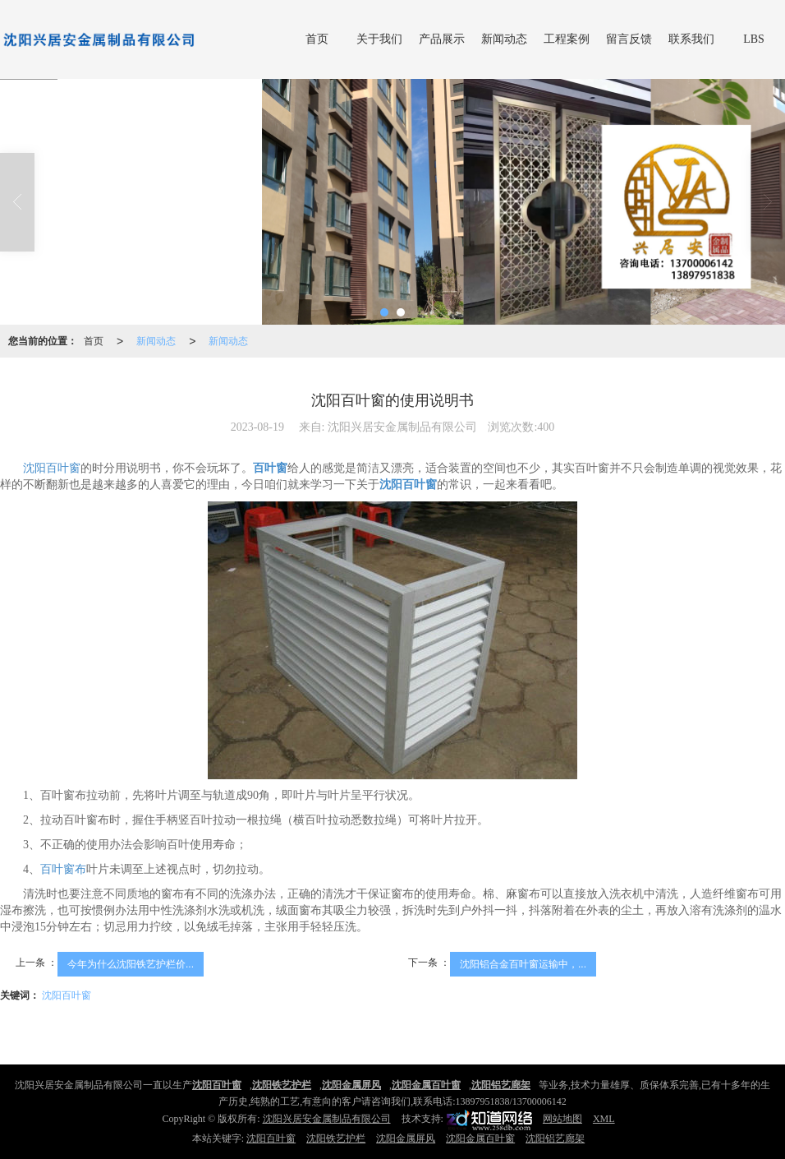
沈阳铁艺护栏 (335, 1138)
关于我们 (379, 39)
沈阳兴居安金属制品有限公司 (327, 1118)
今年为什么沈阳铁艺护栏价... (130, 964)
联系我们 (691, 39)
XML (604, 1118)
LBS (753, 39)
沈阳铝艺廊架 (555, 1138)
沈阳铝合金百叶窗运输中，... (523, 964)
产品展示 (442, 39)
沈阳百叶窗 (51, 468)
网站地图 (562, 1118)
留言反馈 (629, 39)
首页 (316, 39)
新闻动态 (504, 39)
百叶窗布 (63, 869)
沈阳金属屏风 (405, 1138)
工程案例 (567, 39)
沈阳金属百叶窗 (480, 1138)
